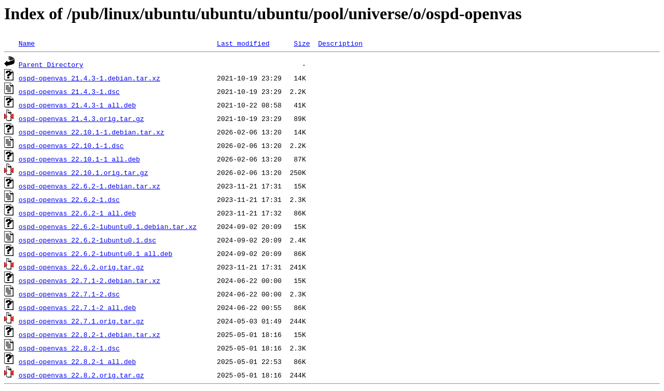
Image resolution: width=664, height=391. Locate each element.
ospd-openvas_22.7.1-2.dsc (69, 294)
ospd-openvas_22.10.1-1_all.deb (79, 159)
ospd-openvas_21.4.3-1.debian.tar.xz (89, 78)
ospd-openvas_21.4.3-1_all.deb (77, 105)
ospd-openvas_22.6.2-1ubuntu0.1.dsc (87, 240)
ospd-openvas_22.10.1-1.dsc (71, 145)
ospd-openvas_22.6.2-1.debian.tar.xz (89, 186)
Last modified (243, 43)
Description (340, 43)
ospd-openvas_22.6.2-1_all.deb (77, 213)
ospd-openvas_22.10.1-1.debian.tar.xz (91, 132)
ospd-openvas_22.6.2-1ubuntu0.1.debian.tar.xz (108, 226)
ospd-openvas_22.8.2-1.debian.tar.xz (89, 334)
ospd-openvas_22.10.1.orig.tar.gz (83, 172)
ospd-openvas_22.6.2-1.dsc (69, 199)
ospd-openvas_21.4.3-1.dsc (69, 91)
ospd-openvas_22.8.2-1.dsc (69, 348)
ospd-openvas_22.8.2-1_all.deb (77, 361)
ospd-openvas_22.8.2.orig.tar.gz (81, 375)
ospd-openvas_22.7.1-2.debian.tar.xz (89, 280)
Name (27, 43)
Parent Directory (51, 64)
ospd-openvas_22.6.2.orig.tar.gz (81, 267)
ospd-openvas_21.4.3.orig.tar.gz (81, 118)
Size (302, 43)
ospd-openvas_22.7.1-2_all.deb (77, 307)
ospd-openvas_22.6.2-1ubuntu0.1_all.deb (95, 253)
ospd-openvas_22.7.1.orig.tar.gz (81, 321)
